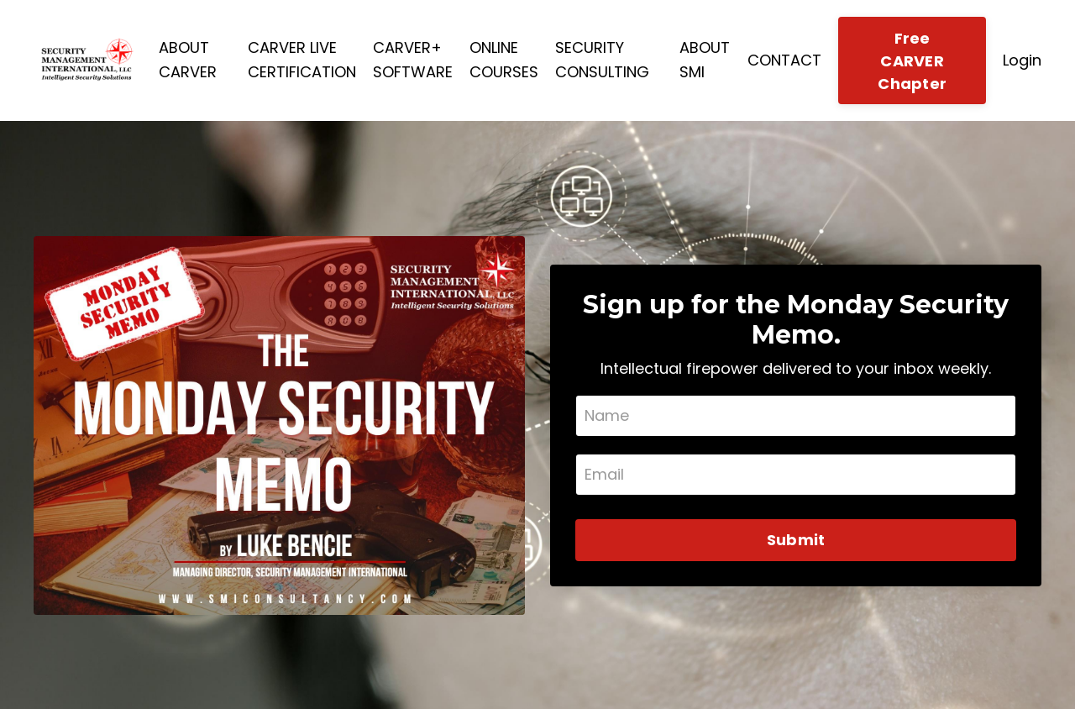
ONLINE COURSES (503, 59)
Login (1022, 60)
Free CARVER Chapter (912, 61)
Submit (796, 539)
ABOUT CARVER (188, 59)
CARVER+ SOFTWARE (413, 59)
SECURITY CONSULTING (602, 59)
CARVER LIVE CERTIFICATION (302, 59)
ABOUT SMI (704, 59)
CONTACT (784, 60)
